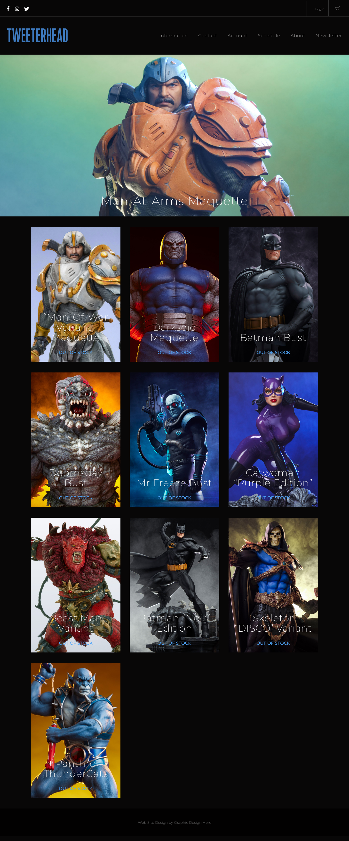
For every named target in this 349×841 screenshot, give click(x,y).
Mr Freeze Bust (174, 483)
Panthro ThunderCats (76, 769)
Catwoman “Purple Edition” (273, 478)
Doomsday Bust (76, 478)
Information (173, 35)
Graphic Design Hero (192, 823)
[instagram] (17, 7)
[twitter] (26, 7)
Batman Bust (273, 338)
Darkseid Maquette (174, 333)
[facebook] (8, 7)
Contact (207, 35)
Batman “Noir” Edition (174, 623)
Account (237, 35)
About (298, 35)
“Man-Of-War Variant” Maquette (75, 327)
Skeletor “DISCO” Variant (273, 623)
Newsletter (329, 35)
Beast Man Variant (75, 623)
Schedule (269, 35)
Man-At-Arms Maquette (174, 200)
